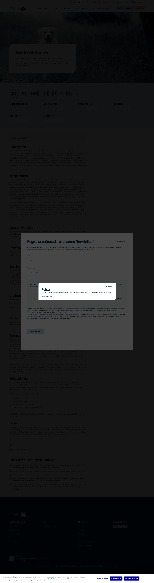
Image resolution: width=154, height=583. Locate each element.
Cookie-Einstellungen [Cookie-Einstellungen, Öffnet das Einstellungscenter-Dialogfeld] (103, 578)
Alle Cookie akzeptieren (131, 578)
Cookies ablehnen (116, 578)
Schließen (109, 286)
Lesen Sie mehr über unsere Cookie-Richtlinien (57, 579)
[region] (77, 578)
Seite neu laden (47, 296)
